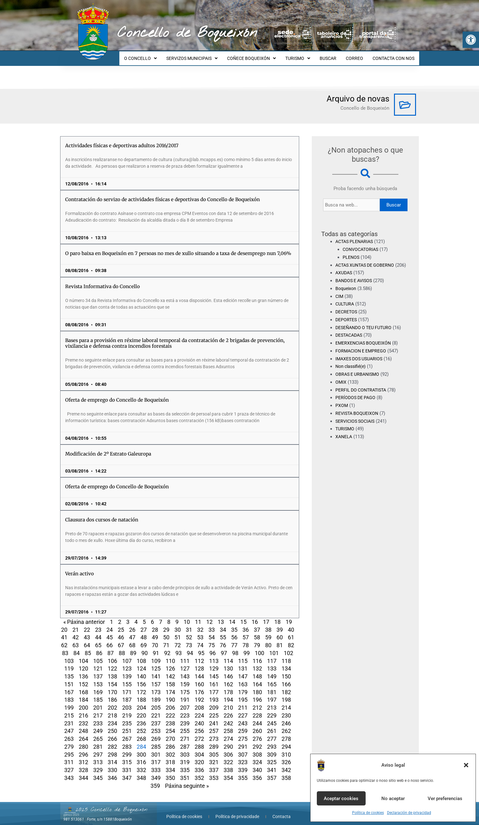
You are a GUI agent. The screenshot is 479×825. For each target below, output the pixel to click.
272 (199, 733)
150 (286, 670)
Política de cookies (368, 812)
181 (272, 686)
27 (143, 624)
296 (83, 749)
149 (272, 670)
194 (228, 694)
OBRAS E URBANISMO (358, 376)
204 (141, 702)
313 (98, 756)
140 (141, 670)
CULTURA (345, 306)
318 (170, 756)
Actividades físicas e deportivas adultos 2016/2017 (122, 140)
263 (69, 733)
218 (112, 709)
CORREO (357, 55)
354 (228, 772)
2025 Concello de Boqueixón (111, 804)
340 (257, 764)
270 (170, 733)
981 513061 (73, 813)
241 (214, 717)
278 (286, 733)
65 (98, 639)
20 (64, 624)
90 (144, 647)
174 (170, 686)
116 (257, 655)
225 (214, 709)
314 (112, 756)
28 (155, 624)
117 (272, 655)
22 (87, 624)
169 (98, 686)
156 (141, 678)
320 (199, 756)
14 (232, 616)
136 (83, 670)
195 (243, 694)
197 (272, 694)
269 (156, 733)
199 (69, 702)
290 (228, 741)
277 (272, 733)
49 (155, 631)
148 (257, 670)
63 (75, 639)
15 (243, 616)
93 (178, 647)
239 (185, 717)
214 (286, 702)
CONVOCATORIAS (362, 244)
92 (167, 647)
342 (286, 764)
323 (243, 756)
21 (75, 624)
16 (255, 616)
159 (185, 678)
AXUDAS (344, 275)
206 (170, 702)
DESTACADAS (350, 337)
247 (69, 725)
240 (199, 717)
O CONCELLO (152, 55)
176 (199, 686)
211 (243, 702)
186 (112, 694)
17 (266, 616)
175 (185, 686)
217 (98, 709)
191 (185, 694)
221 (156, 709)
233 (98, 717)
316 (141, 756)
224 (199, 709)
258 (228, 725)
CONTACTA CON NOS (394, 55)
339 (243, 764)
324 (257, 756)
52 (189, 631)
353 (214, 772)
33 (211, 624)
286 (170, 741)
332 (141, 764)
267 (127, 733)
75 (211, 639)
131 (243, 662)
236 (141, 717)
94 (190, 647)
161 (214, 678)
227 (243, 709)
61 (291, 631)
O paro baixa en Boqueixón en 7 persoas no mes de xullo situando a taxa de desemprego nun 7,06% (178, 248)
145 (214, 670)
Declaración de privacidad (409, 812)
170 (112, 686)
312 (83, 756)
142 (170, 670)
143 (185, 670)
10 (187, 616)
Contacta (281, 810)
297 (98, 749)
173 (156, 686)
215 (69, 709)
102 (288, 647)
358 (286, 772)
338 (228, 764)
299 (127, 749)
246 (286, 717)
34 (223, 624)
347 (127, 772)
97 (224, 647)
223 (185, 709)
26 (132, 624)
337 (214, 764)
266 (112, 733)
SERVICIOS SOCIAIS (356, 423)
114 (228, 655)
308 (257, 749)
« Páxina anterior (84, 616)
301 (156, 749)
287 (185, 741)
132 (257, 662)
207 (185, 702)
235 (127, 717)
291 (243, 741)
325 (272, 756)
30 (177, 624)
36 (245, 624)
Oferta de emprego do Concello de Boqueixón (117, 394)
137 (98, 670)
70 (155, 639)
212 (257, 702)
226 (228, 709)
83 (65, 647)
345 (98, 772)
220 (141, 709)
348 (141, 772)
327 (69, 764)
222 (170, 709)
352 (199, 772)
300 (141, 749)
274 (228, 733)
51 (177, 631)
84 (76, 647)
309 (272, 749)
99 (246, 647)
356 (257, 772)
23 (98, 624)
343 (69, 772)
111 (185, 655)
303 (185, 749)
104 (83, 655)
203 (127, 702)
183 (69, 694)
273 (214, 733)
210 (228, 702)
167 (69, 686)
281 (98, 741)
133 (272, 662)
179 (243, 686)
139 (127, 670)
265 (98, 733)
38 (268, 624)
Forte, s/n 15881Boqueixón (109, 813)
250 (112, 725)
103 (69, 655)
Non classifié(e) (352, 368)
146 (228, 670)
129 (214, 662)
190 (170, 694)
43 (87, 631)
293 (272, 741)
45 (109, 631)
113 (214, 655)
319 (185, 756)
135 (69, 670)
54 (211, 631)
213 (272, 702)
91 (156, 647)
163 (243, 678)
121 (98, 662)
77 (234, 639)
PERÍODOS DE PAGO (356, 400)
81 (280, 639)
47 (132, 631)
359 (155, 780)
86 (99, 647)
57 (245, 631)
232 (83, 717)
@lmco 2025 (71, 809)
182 (286, 686)
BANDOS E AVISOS (355, 283)
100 (259, 647)
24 (109, 624)
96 (212, 647)
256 (199, 725)
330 (112, 764)
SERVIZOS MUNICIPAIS (202, 55)
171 (127, 686)
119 (69, 662)
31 (189, 624)
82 (291, 639)
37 (257, 624)
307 (243, 749)
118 (286, 655)
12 (209, 616)
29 (166, 624)
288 (199, 741)
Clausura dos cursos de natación (101, 514)
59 (268, 631)
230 (286, 709)
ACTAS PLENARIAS (355, 236)
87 (110, 647)
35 (234, 624)
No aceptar (393, 798)
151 (69, 678)
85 (88, 647)
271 (185, 733)
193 (214, 694)
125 (156, 662)
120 (83, 662)
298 (112, 749)
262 (286, 725)
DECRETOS (347, 314)
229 (272, 709)
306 (228, 749)
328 (83, 764)
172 (141, 686)
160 (199, 678)
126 (170, 662)
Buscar (393, 199)
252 (141, 725)
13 (221, 616)
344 (83, 772)
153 (98, 678)
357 (272, 772)
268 (141, 733)
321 (214, 756)
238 (170, 717)
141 (156, 670)
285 (156, 741)
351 (185, 772)
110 (170, 655)
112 (199, 655)
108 (141, 655)
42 (75, 631)
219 (127, 709)
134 (286, 662)
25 (121, 624)
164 (257, 678)
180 (257, 686)
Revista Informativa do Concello (102, 281)
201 (98, 702)
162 (228, 678)
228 (257, 709)
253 (156, 725)
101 (274, 647)
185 (98, 694)
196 (257, 694)
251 (127, 725)
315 (127, 756)
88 (122, 647)
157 (156, 678)
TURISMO (304, 55)
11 (198, 616)
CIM (339, 298)
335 (185, 764)
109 (156, 655)
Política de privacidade (237, 810)
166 (286, 678)
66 (109, 639)
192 (199, 694)
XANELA (344, 439)
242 (228, 717)
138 (112, 670)
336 (199, 764)
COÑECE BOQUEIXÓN (260, 55)
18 (277, 616)
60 (280, 631)
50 (166, 631)
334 (170, 764)
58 (257, 631)
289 (214, 741)
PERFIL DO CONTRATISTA (362, 392)
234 (112, 717)
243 (243, 717)
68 (132, 639)
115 (243, 655)
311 (69, 756)
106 (112, 655)
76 (223, 639)
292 (257, 741)
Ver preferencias (445, 798)
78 (245, 639)
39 (280, 624)
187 (127, 694)
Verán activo (79, 568)
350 (170, 772)
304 (199, 749)
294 (286, 741)
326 (286, 756)
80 (268, 639)
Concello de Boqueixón (187, 33)
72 (177, 639)
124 (141, 662)
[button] (471, 40)
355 (243, 772)
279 (69, 741)
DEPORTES (346, 322)
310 (286, 749)
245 (272, 717)
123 (127, 662)
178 (228, 686)
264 (83, 733)
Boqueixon (346, 290)
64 (87, 639)
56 (234, 631)
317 (156, 756)
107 (127, 655)
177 (214, 686)
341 (272, 764)
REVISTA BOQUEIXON (358, 415)
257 (214, 725)
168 (83, 686)
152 (83, 678)
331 (127, 764)
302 (170, 749)
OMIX (341, 384)
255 (185, 725)
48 (143, 631)
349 (156, 772)
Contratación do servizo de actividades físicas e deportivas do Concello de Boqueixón (162, 194)
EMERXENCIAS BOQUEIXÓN (365, 345)
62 (64, 639)
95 (201, 647)
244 (257, 717)
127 (185, 662)
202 (112, 702)
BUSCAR (332, 55)
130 (228, 662)
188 (141, 694)
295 (69, 749)
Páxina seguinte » (187, 780)
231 (69, 717)
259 (243, 725)
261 (272, 725)
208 (199, 702)
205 (156, 702)
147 (243, 670)
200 (83, 702)
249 (98, 725)
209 (214, 702)
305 (214, 749)
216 (83, 709)
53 (200, 631)
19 (289, 616)
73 (189, 639)
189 (156, 694)
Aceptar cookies (341, 798)
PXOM (341, 407)
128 (199, 662)
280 (83, 741)
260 (257, 725)
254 (170, 725)
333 (156, 764)
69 (143, 639)
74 (200, 639)
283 (127, 741)
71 (166, 639)
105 (98, 655)
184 (83, 694)
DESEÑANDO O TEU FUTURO (366, 329)
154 (112, 678)
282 (112, 741)
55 (223, 631)
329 (98, 764)
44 (98, 631)
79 (257, 639)
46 (121, 631)
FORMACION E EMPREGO (362, 353)
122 (112, 662)
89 (133, 647)
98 (235, 647)
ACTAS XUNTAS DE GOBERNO (367, 259)
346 (112, 772)
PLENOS (351, 251)
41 (64, 631)
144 (199, 670)
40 (291, 624)
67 (121, 639)
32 (200, 624)
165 (272, 678)
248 (83, 725)
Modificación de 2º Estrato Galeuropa (108, 448)
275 (243, 733)
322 (228, 756)
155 (127, 678)
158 (170, 678)
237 (156, 717)
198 (286, 694)
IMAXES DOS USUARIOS (360, 360)
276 (257, 733)
